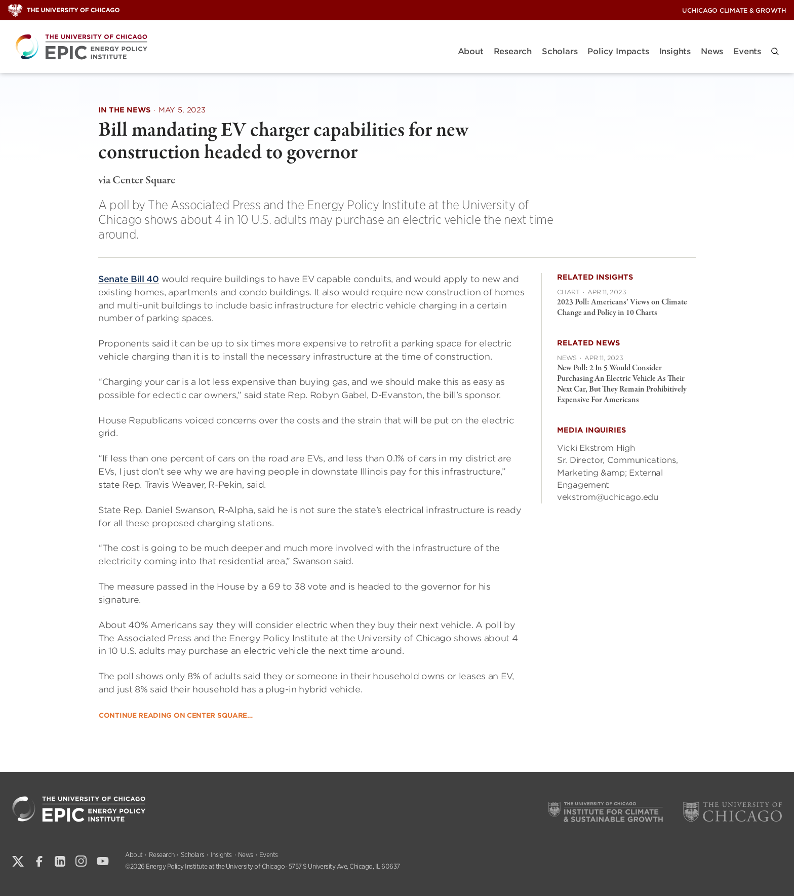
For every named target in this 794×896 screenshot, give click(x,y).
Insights (675, 51)
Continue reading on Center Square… (176, 715)
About (471, 51)
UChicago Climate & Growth (734, 10)
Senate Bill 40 (128, 279)
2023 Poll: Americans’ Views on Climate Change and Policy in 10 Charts (622, 308)
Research (513, 51)
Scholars (559, 51)
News (712, 51)
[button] (775, 51)
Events (747, 51)
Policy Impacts (618, 51)
